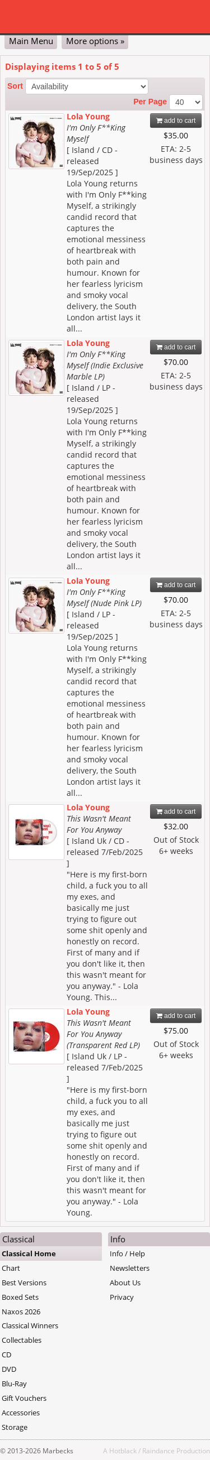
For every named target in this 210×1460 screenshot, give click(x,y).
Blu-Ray (14, 1384)
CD (6, 1354)
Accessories (21, 1413)
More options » (95, 40)
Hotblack (123, 1450)
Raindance (158, 1450)
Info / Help (127, 1253)
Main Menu (31, 40)
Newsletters (130, 1268)
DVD (9, 1369)
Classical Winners (30, 1325)
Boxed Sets (20, 1297)
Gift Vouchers (24, 1398)
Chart (11, 1268)
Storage (14, 1427)
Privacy (122, 1297)
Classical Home (29, 1253)
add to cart (176, 120)
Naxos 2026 (21, 1312)
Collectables (21, 1340)
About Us (125, 1283)
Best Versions (24, 1283)
